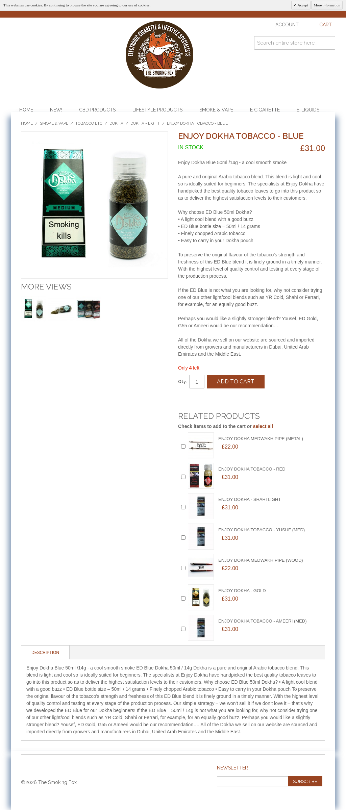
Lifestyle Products (157, 109)
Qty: (182, 381)
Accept (302, 5)
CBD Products (97, 109)
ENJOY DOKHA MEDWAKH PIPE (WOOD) (260, 560)
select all (263, 426)
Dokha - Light (145, 123)
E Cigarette (265, 109)
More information (327, 5)
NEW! (56, 109)
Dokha (116, 123)
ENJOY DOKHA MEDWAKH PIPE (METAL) (260, 438)
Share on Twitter (217, 401)
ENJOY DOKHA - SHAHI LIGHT (249, 499)
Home (26, 109)
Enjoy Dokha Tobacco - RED (252, 469)
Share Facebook (203, 401)
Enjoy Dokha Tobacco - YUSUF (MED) (261, 529)
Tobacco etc (88, 123)
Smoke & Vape (216, 109)
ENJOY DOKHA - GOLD (242, 590)
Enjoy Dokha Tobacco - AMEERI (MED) (262, 621)
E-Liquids (308, 109)
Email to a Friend (190, 401)
